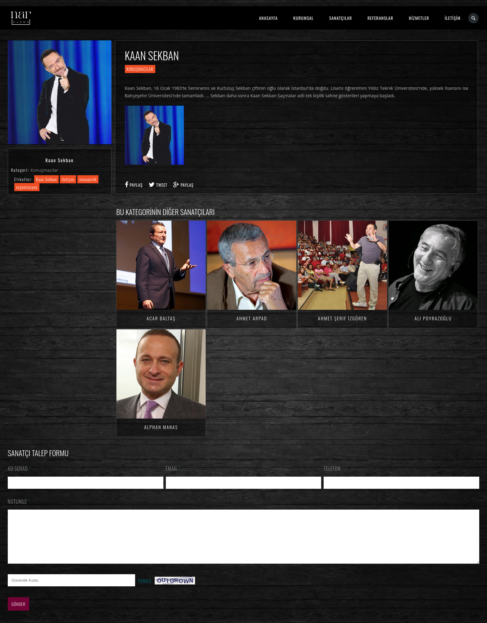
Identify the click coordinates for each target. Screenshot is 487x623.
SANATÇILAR (340, 18)
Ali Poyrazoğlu (433, 318)
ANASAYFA (268, 18)
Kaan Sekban (46, 179)
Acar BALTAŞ (161, 318)
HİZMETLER (419, 18)
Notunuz (19, 501)
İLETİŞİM (453, 18)
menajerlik (88, 179)
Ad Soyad (19, 468)
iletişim (68, 179)
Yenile (145, 590)
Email (173, 468)
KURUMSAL (303, 18)
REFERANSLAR (380, 18)
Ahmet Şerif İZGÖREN (342, 318)
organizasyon (27, 187)
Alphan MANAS (161, 427)
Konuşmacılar (44, 170)
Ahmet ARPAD (251, 318)
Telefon (332, 468)
